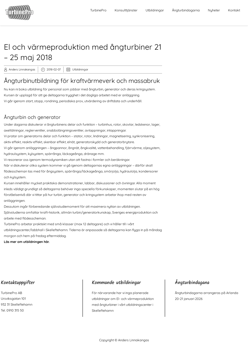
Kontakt (234, 10)
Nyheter (214, 10)
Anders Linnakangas (22, 69)
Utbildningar (155, 10)
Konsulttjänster (126, 10)
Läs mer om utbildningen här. (26, 242)
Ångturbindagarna (186, 10)
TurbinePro (98, 10)
